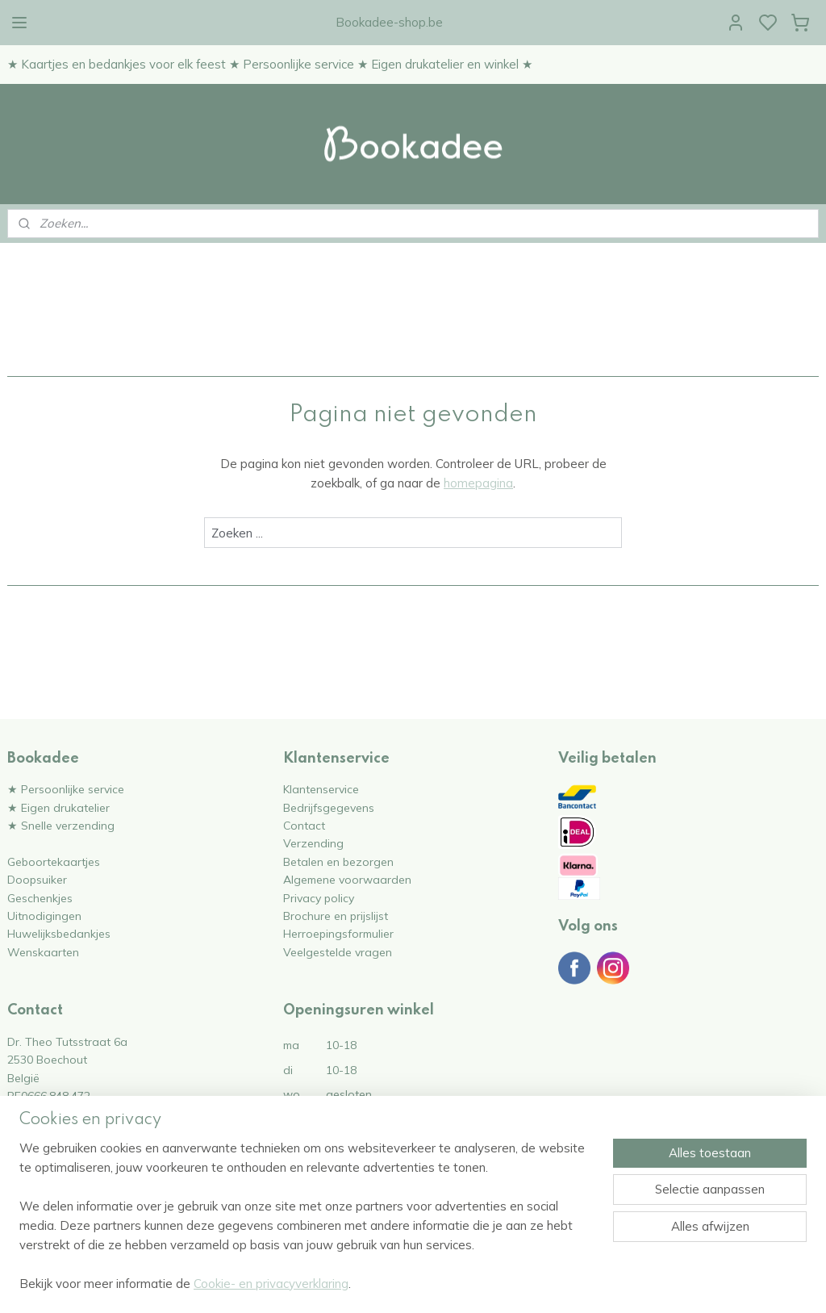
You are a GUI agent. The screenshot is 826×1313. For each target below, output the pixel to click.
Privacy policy (318, 898)
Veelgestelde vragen (337, 952)
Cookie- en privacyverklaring (271, 1283)
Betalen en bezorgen (338, 861)
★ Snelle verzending (61, 825)
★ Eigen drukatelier (58, 807)
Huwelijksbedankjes (59, 933)
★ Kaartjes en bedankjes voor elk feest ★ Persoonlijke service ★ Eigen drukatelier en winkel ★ (269, 64)
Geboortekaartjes (53, 861)
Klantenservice (321, 789)
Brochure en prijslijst (335, 915)
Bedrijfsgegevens (328, 807)
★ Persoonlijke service (65, 789)
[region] (306, 1226)
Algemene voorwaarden (347, 879)
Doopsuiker (37, 879)
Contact (304, 825)
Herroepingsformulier (338, 933)
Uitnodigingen (44, 915)
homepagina (478, 483)
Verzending (313, 843)
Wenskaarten (43, 952)
